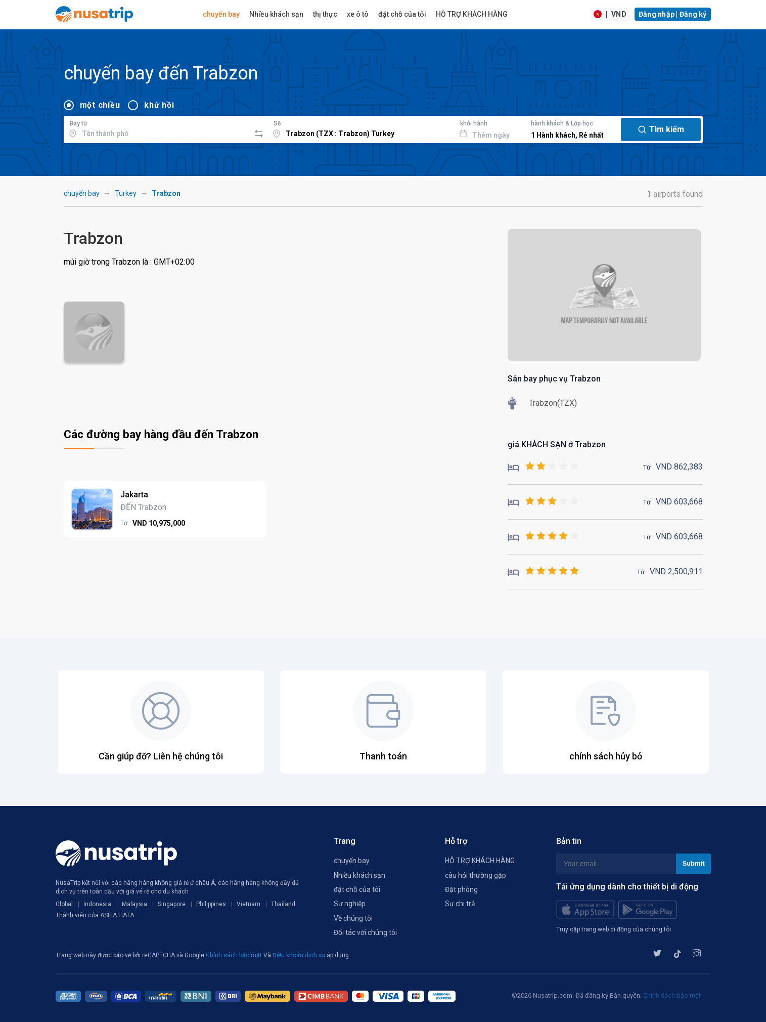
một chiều (100, 105)
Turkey (126, 193)
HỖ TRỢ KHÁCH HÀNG (472, 14)
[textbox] (157, 128)
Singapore (172, 904)
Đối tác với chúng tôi (365, 932)
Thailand (283, 904)
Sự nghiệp (350, 904)
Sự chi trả (460, 904)
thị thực (325, 14)
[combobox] (157, 128)
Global (64, 904)
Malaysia (134, 904)
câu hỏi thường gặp (475, 875)
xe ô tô (358, 14)
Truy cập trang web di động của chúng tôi (613, 929)
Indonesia (97, 904)
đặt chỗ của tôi (402, 14)
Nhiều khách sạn (276, 14)
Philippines (211, 904)
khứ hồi (159, 105)
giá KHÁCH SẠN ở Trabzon (557, 444)
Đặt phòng (461, 889)
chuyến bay (221, 14)
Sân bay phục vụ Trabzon (554, 379)
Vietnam (248, 904)
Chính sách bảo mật (234, 955)
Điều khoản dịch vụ (300, 955)
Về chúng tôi (353, 918)
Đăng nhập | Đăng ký (673, 14)
